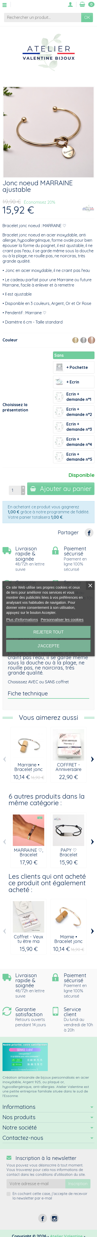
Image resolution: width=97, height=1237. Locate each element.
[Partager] (89, 532)
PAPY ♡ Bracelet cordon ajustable (68, 857)
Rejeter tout (48, 632)
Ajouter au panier (60, 488)
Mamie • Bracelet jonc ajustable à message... (68, 943)
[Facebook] (42, 1218)
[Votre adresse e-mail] (36, 1183)
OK (87, 17)
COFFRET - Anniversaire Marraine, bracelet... (68, 771)
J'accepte (49, 646)
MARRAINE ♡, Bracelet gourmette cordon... (28, 857)
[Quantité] (15, 490)
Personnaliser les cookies (62, 619)
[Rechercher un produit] (42, 17)
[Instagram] (54, 1218)
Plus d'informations (22, 619)
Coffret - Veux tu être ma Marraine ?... (28, 941)
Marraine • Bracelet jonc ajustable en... (28, 769)
